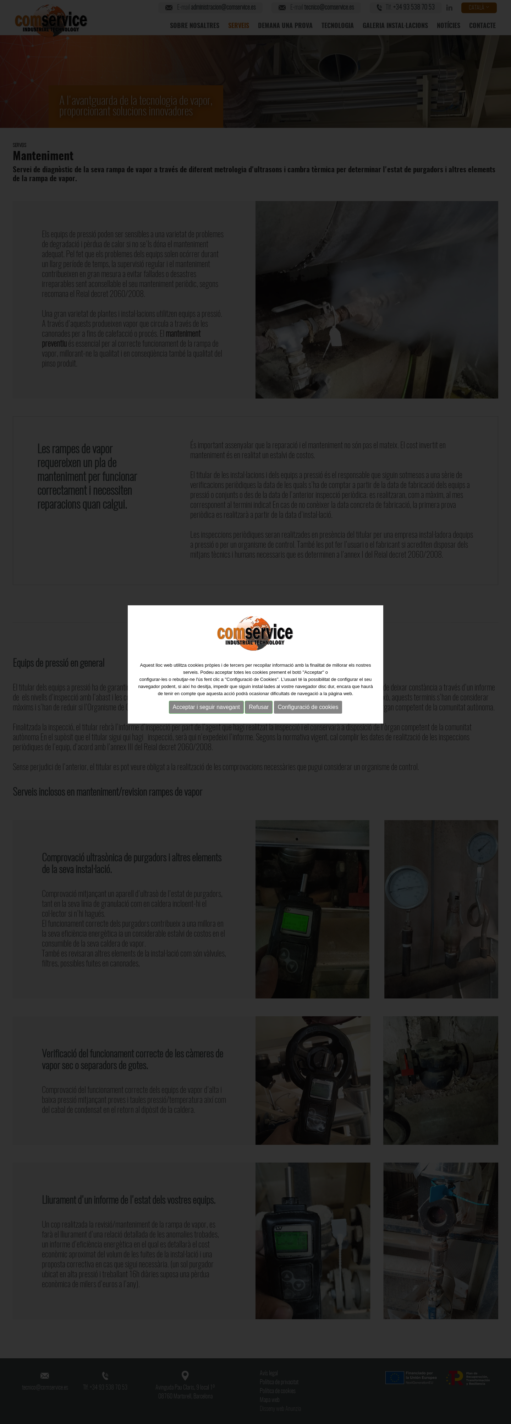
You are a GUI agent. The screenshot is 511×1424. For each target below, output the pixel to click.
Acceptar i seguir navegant (206, 696)
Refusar (259, 696)
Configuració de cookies (308, 696)
